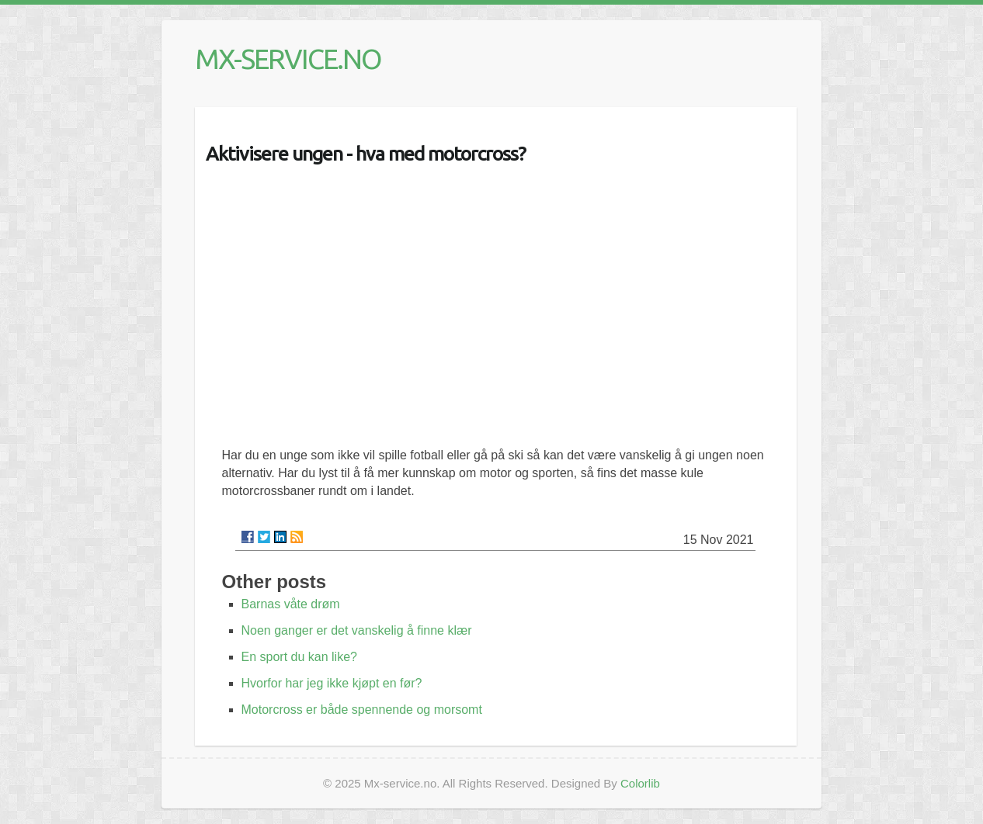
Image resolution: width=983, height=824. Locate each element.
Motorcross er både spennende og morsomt (361, 709)
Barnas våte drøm (290, 604)
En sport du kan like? (299, 656)
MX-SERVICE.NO (288, 58)
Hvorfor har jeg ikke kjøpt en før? (331, 683)
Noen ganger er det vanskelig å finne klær (356, 630)
